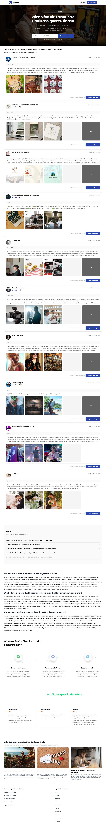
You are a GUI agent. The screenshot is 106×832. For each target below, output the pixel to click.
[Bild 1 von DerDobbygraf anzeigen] (15, 405)
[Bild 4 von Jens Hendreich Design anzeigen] (72, 174)
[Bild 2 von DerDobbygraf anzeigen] (34, 405)
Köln (56, 802)
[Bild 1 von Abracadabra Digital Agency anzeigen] (15, 453)
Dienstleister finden (66, 36)
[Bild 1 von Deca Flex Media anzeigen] (15, 314)
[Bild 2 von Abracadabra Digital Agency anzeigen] (34, 453)
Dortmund (57, 818)
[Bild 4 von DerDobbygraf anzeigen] (72, 405)
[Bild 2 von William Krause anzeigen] (34, 362)
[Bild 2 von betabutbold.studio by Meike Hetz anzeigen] (34, 131)
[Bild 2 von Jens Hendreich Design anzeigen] (34, 174)
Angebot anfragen (93, 97)
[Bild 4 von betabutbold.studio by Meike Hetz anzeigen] (72, 131)
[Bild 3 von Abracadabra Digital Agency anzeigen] (53, 453)
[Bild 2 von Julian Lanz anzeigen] (34, 267)
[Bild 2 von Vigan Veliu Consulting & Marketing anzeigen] (34, 220)
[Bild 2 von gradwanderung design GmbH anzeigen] (34, 84)
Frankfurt (57, 805)
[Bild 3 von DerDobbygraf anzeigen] (53, 405)
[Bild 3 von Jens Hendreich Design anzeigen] (53, 174)
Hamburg (57, 795)
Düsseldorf (58, 811)
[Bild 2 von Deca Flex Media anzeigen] (34, 314)
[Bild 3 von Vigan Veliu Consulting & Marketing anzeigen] (53, 220)
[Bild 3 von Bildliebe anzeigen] (53, 500)
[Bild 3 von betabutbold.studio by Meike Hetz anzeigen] (53, 131)
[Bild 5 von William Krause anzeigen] (91, 362)
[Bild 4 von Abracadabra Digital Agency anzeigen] (72, 453)
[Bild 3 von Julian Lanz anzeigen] (53, 267)
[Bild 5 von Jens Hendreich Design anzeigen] (91, 174)
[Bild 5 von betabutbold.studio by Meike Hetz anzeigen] (91, 131)
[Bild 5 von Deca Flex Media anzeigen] (91, 314)
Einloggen (83, 2)
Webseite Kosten (8, 802)
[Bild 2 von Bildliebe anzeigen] (34, 500)
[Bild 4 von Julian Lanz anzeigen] (72, 267)
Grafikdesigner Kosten (10, 792)
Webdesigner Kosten (9, 798)
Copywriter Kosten (9, 805)
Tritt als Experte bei (92, 2)
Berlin (56, 792)
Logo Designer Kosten (10, 795)
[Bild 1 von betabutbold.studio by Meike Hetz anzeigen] (15, 131)
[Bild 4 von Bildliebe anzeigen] (72, 500)
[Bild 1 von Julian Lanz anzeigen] (15, 267)
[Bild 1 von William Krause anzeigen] (15, 362)
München (57, 798)
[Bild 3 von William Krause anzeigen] (53, 362)
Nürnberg (57, 821)
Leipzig (57, 815)
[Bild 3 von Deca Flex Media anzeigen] (53, 314)
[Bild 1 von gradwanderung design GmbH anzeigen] (15, 84)
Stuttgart (57, 808)
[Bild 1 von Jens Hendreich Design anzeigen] (15, 174)
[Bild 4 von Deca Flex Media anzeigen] (72, 314)
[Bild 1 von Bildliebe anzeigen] (15, 500)
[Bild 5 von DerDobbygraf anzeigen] (91, 405)
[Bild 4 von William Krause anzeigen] (72, 362)
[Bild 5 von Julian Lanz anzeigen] (91, 267)
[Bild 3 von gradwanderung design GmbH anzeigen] (53, 84)
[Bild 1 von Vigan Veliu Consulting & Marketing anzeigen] (15, 220)
